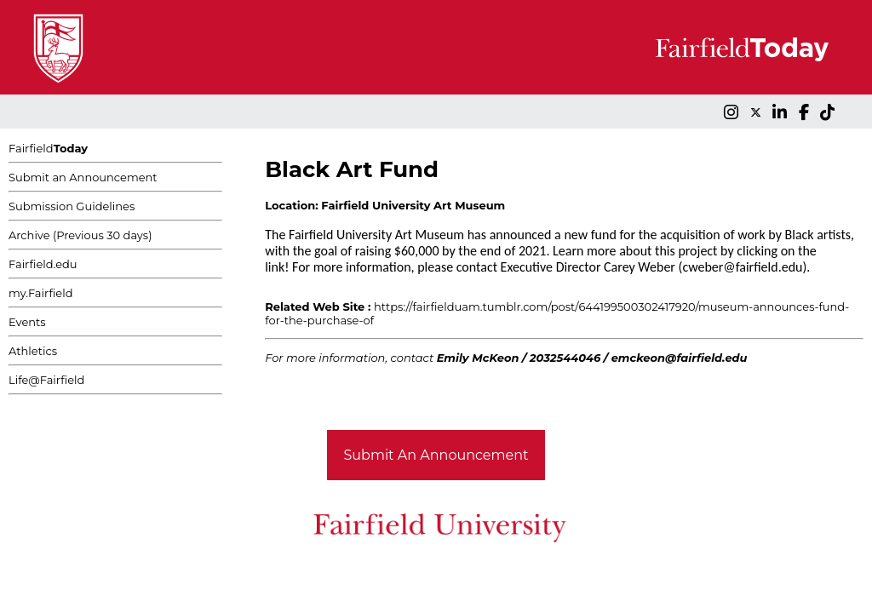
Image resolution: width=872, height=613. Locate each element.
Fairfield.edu (43, 264)
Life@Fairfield (46, 380)
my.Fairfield (41, 293)
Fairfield (48, 148)
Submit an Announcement (83, 177)
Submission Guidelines (72, 206)
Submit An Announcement (436, 455)
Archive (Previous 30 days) (80, 235)
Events (27, 322)
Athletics (33, 351)
